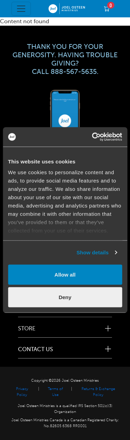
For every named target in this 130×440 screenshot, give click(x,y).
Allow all (65, 274)
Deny (65, 297)
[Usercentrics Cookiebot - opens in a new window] (92, 137)
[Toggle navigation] (21, 9)
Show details (93, 252)
